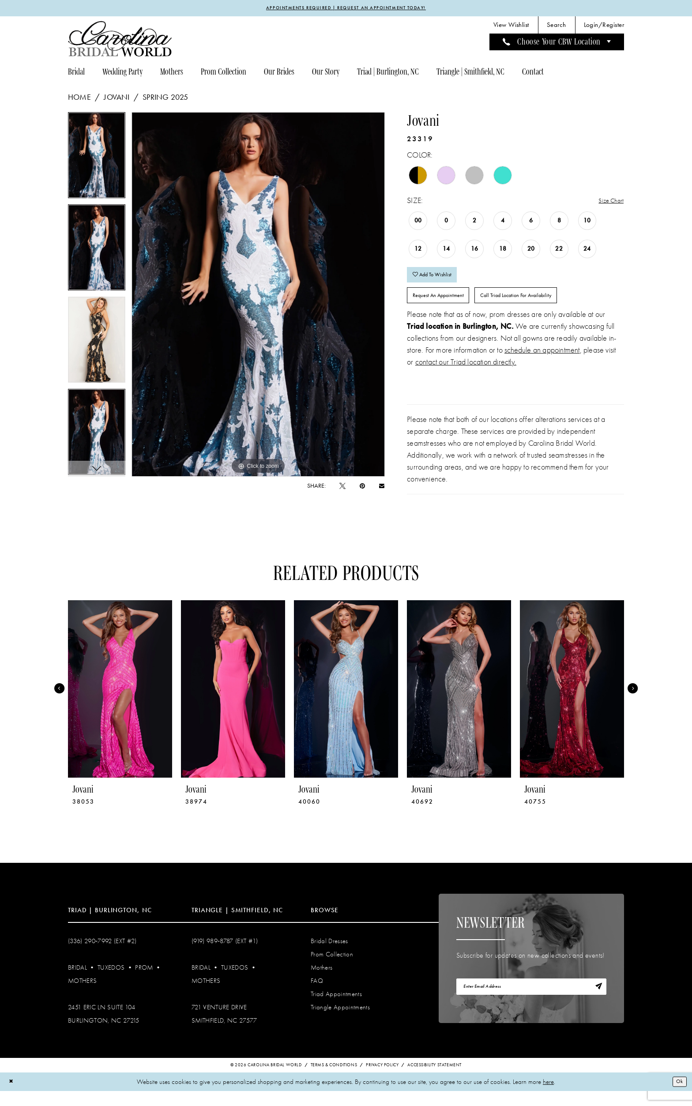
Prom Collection (332, 968)
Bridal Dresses (329, 955)
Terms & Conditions (334, 1080)
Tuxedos (111, 982)
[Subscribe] (596, 1003)
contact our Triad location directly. (465, 376)
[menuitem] (511, 26)
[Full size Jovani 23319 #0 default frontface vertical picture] (258, 296)
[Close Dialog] (12, 1096)
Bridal (77, 982)
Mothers (82, 995)
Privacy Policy (382, 1080)
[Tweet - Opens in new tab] (342, 487)
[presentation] (120, 702)
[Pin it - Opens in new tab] (362, 487)
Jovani (116, 99)
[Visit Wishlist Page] (511, 26)
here (548, 1097)
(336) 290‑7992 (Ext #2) (102, 955)
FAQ (317, 995)
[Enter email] (531, 1003)
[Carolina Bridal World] (120, 40)
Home (79, 99)
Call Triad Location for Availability (547, 307)
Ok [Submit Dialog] (678, 1096)
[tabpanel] (96, 160)
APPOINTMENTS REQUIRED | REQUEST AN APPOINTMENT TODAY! (346, 8)
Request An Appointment (447, 307)
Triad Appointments (336, 1008)
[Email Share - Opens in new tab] (382, 487)
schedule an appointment (542, 364)
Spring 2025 (165, 99)
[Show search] (556, 26)
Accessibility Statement (434, 1080)
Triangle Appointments (340, 1021)
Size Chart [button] (608, 202)
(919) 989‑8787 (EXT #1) (225, 955)
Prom (144, 982)
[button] (604, 26)
